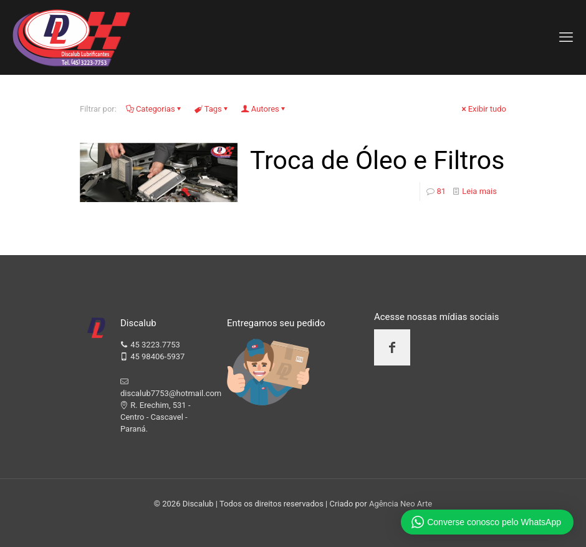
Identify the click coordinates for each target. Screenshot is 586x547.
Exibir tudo (483, 109)
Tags (212, 109)
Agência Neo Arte (400, 503)
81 (441, 191)
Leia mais (479, 191)
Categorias (154, 109)
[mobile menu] (566, 37)
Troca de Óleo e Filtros (377, 160)
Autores (264, 109)
